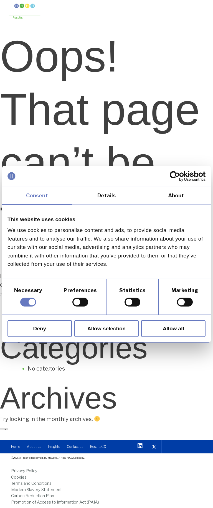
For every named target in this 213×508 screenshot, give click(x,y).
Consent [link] (37, 195)
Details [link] (106, 195)
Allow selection (106, 328)
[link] (181, 176)
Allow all (173, 328)
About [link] (176, 195)
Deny (39, 328)
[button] (200, 10)
